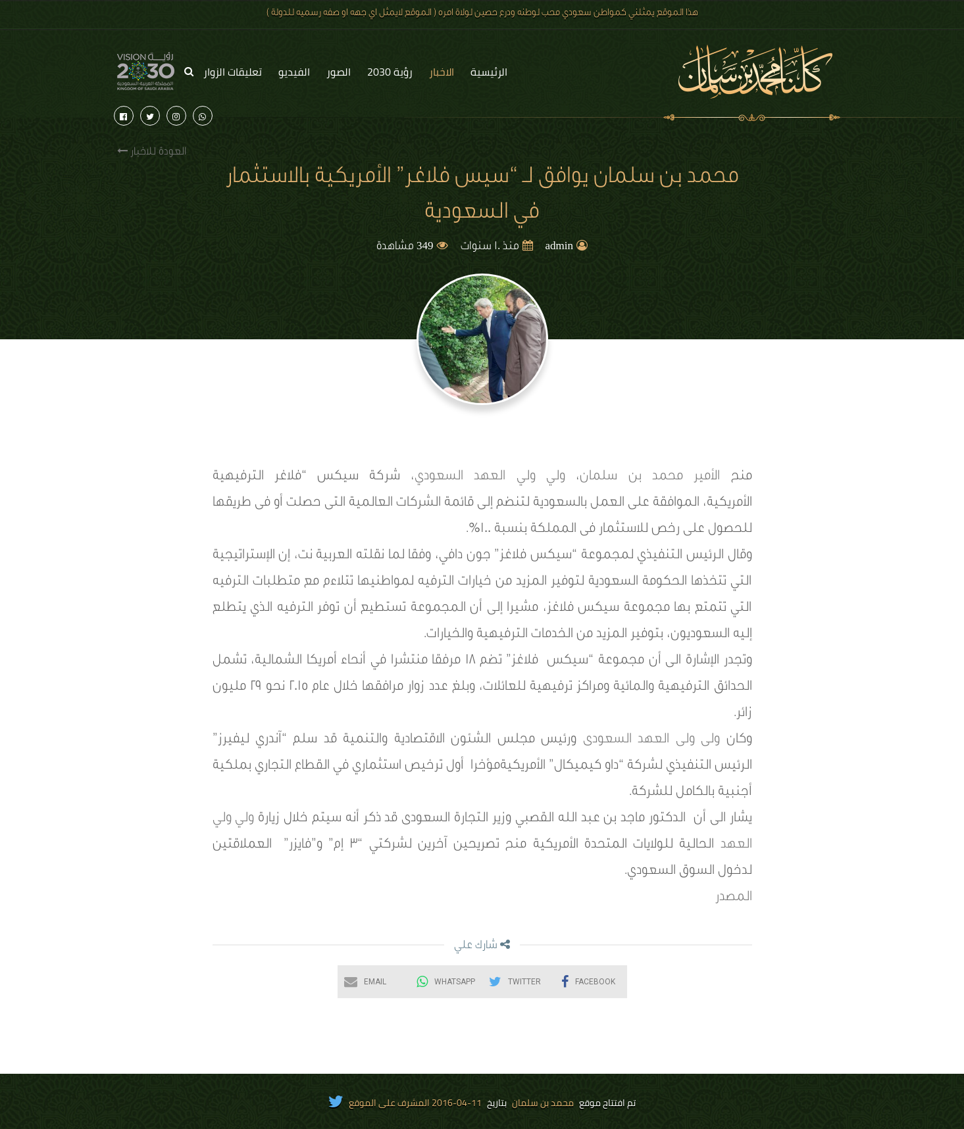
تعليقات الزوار (232, 72)
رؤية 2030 (390, 72)
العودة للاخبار (151, 151)
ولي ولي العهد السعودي (490, 477)
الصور (338, 72)
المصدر (733, 898)
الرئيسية (488, 72)
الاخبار (441, 72)
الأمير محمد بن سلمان (650, 477)
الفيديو (294, 72)
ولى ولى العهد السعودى (651, 740)
